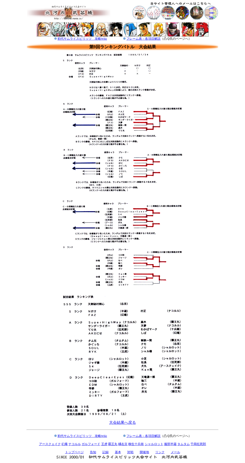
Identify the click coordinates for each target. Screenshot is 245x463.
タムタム (183, 444)
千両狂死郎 (198, 444)
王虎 (104, 444)
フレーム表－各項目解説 (143, 38)
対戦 (130, 452)
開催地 (144, 452)
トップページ (74, 452)
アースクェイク (50, 444)
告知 (93, 452)
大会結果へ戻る (122, 422)
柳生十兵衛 (136, 444)
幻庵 (64, 444)
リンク (160, 452)
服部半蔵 (170, 444)
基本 (118, 452)
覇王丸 (112, 444)
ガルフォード (91, 444)
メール (175, 452)
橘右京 (123, 444)
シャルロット (154, 444)
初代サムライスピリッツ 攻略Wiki (82, 38)
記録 (105, 452)
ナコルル (74, 444)
